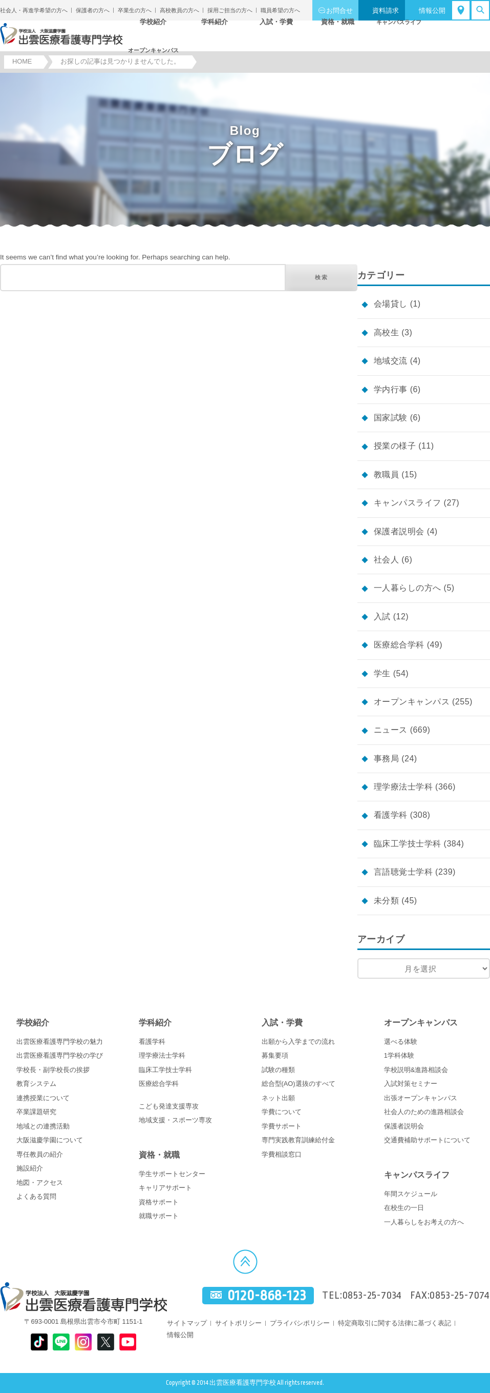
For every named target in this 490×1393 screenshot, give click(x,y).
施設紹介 (29, 1168)
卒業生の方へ (135, 10)
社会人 (386, 559)
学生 (382, 673)
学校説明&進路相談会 (416, 1070)
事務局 (386, 758)
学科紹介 (155, 1022)
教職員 (386, 474)
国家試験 (391, 417)
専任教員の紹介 (39, 1154)
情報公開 (432, 10)
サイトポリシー (238, 1323)
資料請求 (385, 10)
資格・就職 (159, 1154)
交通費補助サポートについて (427, 1140)
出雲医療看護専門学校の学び (59, 1055)
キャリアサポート (165, 1188)
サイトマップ (187, 1323)
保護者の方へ (93, 10)
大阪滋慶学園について (49, 1140)
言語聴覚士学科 (403, 871)
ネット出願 (278, 1098)
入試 (382, 616)
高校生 (386, 332)
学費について (282, 1112)
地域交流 (391, 360)
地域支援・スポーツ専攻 (175, 1120)
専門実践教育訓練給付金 (298, 1140)
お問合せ (339, 10)
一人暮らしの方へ (407, 587)
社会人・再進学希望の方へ (34, 10)
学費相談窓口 (282, 1154)
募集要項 (275, 1055)
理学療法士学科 (403, 786)
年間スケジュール (410, 1194)
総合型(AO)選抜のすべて (298, 1083)
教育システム (36, 1083)
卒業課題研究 (36, 1112)
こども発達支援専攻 (169, 1106)
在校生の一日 (404, 1208)
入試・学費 (282, 1022)
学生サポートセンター (172, 1174)
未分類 (386, 900)
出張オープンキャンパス (420, 1098)
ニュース (391, 729)
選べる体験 (400, 1041)
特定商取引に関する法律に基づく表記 (394, 1323)
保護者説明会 (399, 531)
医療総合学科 (399, 644)
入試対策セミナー (410, 1083)
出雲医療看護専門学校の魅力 (59, 1041)
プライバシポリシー (300, 1323)
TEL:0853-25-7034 (362, 1295)
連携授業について (43, 1098)
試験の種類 (278, 1070)
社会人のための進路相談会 (424, 1112)
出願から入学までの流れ (298, 1041)
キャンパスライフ (407, 502)
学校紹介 (32, 1022)
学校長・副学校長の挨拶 (53, 1070)
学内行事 (391, 389)
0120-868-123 (266, 1295)
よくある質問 (36, 1196)
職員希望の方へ (280, 10)
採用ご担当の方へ (229, 10)
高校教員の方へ (179, 10)
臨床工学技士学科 (407, 843)
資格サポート (159, 1202)
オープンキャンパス (412, 701)
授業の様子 (395, 445)
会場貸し (391, 303)
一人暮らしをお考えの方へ (424, 1222)
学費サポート (282, 1126)
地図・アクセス (39, 1182)
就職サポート (159, 1216)
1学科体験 (399, 1055)
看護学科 (391, 815)
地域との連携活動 (43, 1126)
